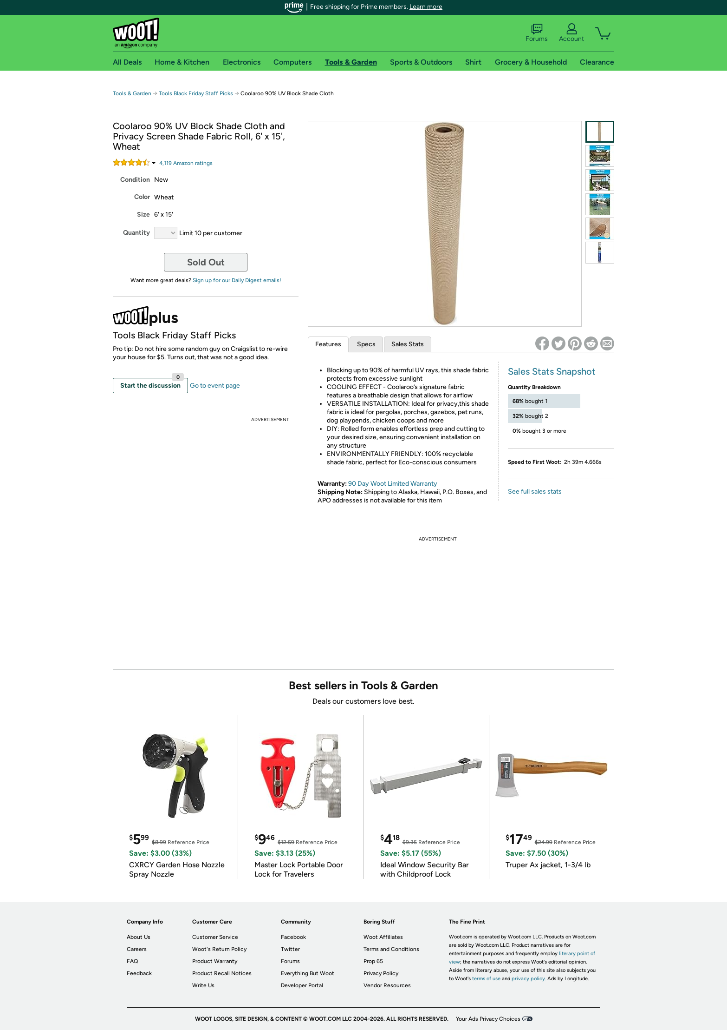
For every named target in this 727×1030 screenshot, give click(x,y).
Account (571, 33)
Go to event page (215, 386)
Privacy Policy (381, 973)
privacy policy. (529, 979)
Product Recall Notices (222, 973)
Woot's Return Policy (219, 949)
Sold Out (206, 262)
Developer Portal (302, 985)
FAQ (132, 961)
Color (142, 197)
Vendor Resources (387, 985)
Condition (135, 180)
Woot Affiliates (383, 937)
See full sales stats (535, 491)
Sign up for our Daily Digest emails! (237, 280)
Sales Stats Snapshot (552, 371)
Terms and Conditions (391, 949)
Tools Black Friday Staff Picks (196, 93)
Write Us (203, 985)
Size (143, 214)
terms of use (486, 979)
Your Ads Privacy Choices (488, 1019)
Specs (366, 344)
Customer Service (215, 937)
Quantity (136, 233)
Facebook (293, 937)
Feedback (139, 973)
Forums (537, 33)
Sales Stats (407, 344)
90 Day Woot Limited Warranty (392, 484)
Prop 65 (373, 961)
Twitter (290, 949)
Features (328, 344)
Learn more (425, 7)
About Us (138, 937)
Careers (137, 949)
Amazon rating (186, 163)
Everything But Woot (307, 973)
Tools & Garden (132, 93)
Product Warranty (214, 961)
